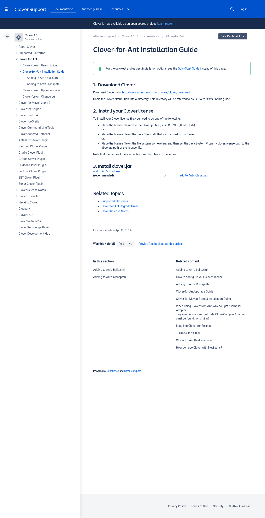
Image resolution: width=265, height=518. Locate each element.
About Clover (27, 46)
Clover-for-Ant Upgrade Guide (41, 90)
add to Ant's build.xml (106, 171)
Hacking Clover (28, 202)
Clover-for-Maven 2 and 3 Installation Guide (203, 298)
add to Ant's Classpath (194, 175)
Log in (243, 9)
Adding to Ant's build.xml (42, 78)
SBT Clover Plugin (30, 177)
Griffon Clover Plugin (32, 158)
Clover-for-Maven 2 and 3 (35, 102)
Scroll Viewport (132, 371)
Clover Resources (30, 221)
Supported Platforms (32, 53)
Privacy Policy (177, 506)
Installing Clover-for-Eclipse (193, 325)
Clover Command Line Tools (36, 127)
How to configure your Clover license (199, 277)
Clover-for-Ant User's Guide (40, 65)
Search (232, 9)
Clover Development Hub (34, 233)
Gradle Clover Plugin (31, 152)
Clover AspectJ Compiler (34, 134)
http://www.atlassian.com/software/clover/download (156, 92)
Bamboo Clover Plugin (33, 146)
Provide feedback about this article (161, 243)
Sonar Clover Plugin (31, 183)
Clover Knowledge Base (34, 227)
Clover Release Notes (32, 190)
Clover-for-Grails (29, 121)
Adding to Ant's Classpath (43, 84)
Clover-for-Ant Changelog (39, 96)
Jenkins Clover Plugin (32, 171)
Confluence (112, 371)
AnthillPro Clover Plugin (33, 140)
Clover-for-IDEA (28, 115)
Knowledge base (92, 9)
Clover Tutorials (29, 196)
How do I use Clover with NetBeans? (199, 347)
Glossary (24, 208)
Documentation (63, 9)
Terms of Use (199, 506)
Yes (121, 243)
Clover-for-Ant (28, 59)
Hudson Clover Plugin (32, 165)
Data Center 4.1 (233, 36)
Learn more (164, 23)
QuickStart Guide (188, 68)
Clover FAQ (26, 215)
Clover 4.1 (31, 35)
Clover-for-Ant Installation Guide (43, 71)
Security (218, 506)
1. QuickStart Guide (188, 333)
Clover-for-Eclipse (30, 109)
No (130, 243)
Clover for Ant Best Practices (194, 340)
